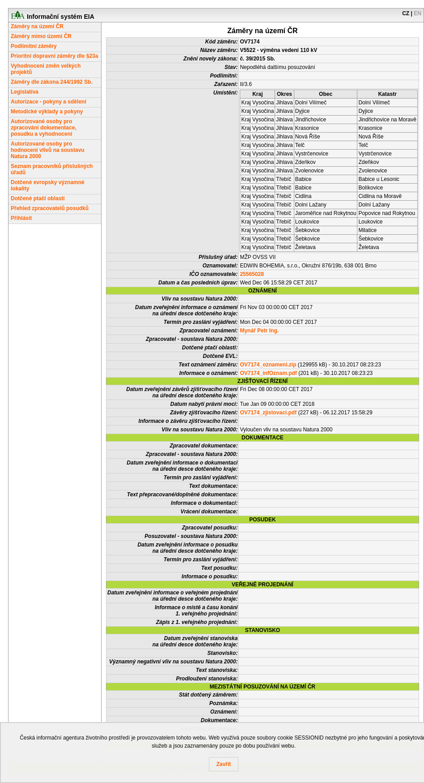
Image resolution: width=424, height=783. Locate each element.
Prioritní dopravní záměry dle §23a (54, 56)
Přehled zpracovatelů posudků (50, 208)
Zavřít (223, 764)
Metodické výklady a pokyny (47, 111)
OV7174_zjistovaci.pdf (268, 412)
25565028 (251, 274)
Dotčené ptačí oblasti (38, 198)
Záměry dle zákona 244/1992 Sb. (52, 82)
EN (417, 13)
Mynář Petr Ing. (259, 330)
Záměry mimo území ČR (41, 36)
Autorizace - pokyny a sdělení (48, 102)
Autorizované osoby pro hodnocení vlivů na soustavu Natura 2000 (48, 150)
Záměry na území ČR (37, 26)
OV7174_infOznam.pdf (268, 373)
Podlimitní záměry (34, 46)
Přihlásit (21, 218)
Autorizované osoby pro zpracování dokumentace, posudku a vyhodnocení (43, 127)
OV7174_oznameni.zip (268, 364)
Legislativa (24, 92)
